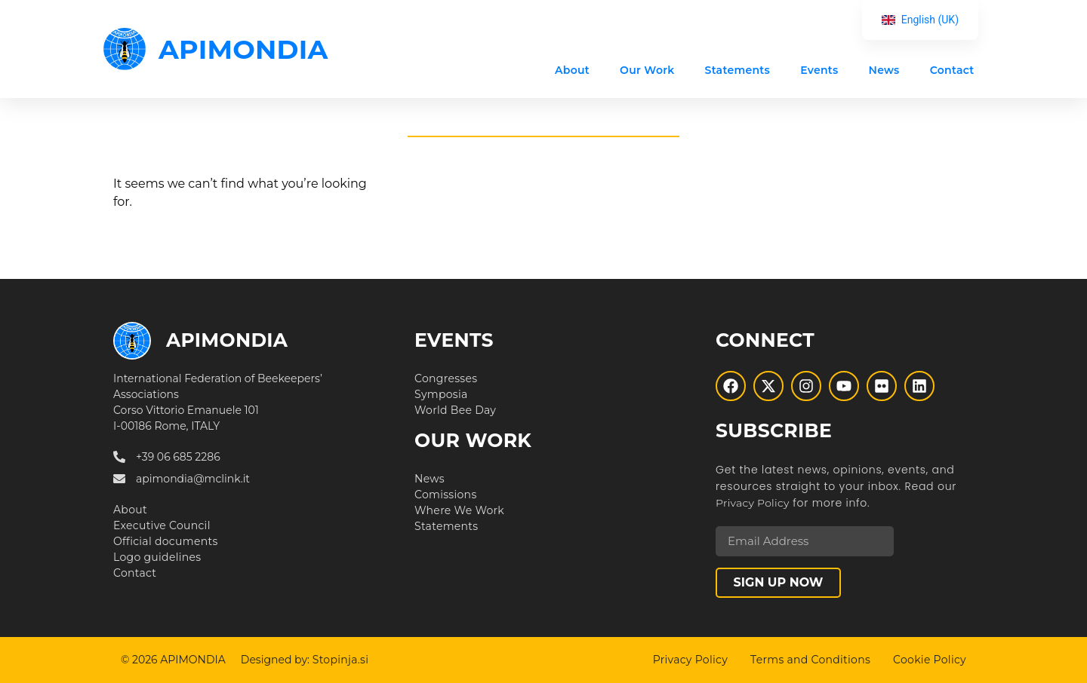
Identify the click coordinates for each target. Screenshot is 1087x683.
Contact (951, 70)
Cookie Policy (929, 659)
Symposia (441, 394)
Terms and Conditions (810, 659)
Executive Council (162, 525)
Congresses (445, 378)
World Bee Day (455, 410)
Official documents (165, 541)
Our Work (647, 70)
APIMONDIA (243, 49)
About (572, 70)
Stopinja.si (341, 659)
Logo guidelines (157, 557)
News (883, 70)
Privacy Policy (753, 503)
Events (819, 70)
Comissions (445, 494)
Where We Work (459, 510)
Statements (737, 70)
